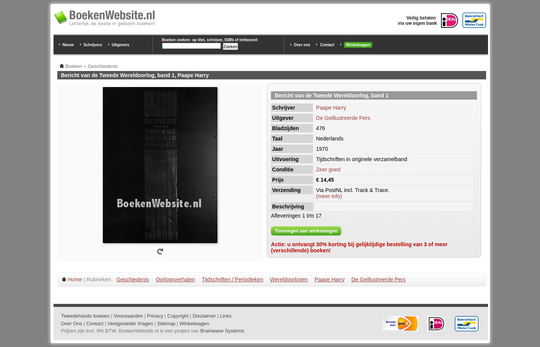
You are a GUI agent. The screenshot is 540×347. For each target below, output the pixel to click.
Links (225, 316)
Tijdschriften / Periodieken (232, 279)
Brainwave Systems (222, 331)
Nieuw (68, 45)
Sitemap (166, 323)
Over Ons (72, 323)
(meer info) (329, 196)
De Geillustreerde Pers (343, 118)
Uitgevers (121, 45)
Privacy (155, 316)
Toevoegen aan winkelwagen (306, 231)
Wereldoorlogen (289, 279)
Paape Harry (331, 108)
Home (75, 279)
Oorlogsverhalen (175, 279)
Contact (327, 45)
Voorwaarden (128, 316)
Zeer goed (328, 169)
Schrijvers (93, 45)
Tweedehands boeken (85, 316)
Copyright (178, 316)
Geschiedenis (133, 279)
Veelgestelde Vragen (130, 323)
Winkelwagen (358, 45)
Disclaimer (204, 316)
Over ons (302, 45)
